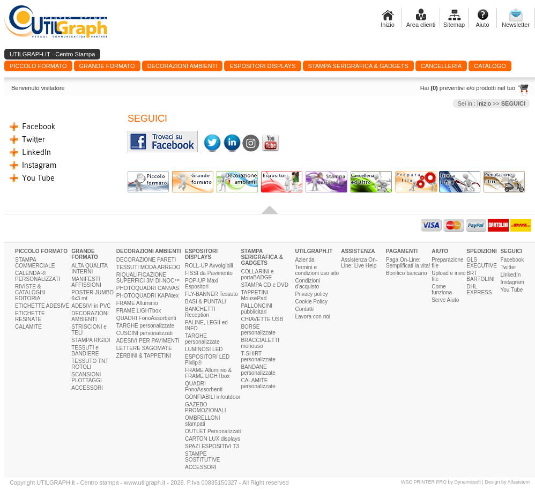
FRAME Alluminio (137, 303)
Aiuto (482, 24)
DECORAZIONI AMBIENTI (89, 316)
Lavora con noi (312, 317)
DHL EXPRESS (479, 289)
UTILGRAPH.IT (313, 251)
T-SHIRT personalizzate (258, 356)
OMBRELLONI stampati (202, 421)
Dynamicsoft (468, 482)
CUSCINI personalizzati (144, 333)
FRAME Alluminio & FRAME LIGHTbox (208, 373)
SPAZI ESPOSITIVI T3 (212, 446)
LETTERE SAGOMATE (144, 348)
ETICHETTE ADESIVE (42, 306)
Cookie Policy (311, 302)
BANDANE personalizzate (258, 370)
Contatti (304, 309)
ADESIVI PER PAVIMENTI (148, 341)
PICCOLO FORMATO (41, 251)
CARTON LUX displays (212, 439)
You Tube (38, 178)
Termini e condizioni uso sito (317, 270)
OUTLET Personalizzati (213, 431)
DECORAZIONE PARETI (146, 260)
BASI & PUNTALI (205, 302)
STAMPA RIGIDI (90, 340)
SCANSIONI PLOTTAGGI (86, 377)
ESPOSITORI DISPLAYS (201, 254)
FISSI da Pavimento (209, 273)
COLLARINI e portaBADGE (257, 274)
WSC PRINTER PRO (424, 482)
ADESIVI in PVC (90, 306)
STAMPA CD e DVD (264, 285)
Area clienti (420, 24)
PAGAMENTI (402, 251)
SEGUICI (511, 251)
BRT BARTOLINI (480, 276)
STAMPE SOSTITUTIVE (202, 457)
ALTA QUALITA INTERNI (89, 268)
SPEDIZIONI (481, 251)
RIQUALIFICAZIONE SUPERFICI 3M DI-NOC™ (148, 278)
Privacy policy (311, 294)
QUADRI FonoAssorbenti (146, 318)
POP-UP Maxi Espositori (201, 283)
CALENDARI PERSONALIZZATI (37, 276)
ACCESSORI (87, 388)
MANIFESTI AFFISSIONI (86, 282)
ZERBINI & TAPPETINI (143, 356)
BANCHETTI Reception (200, 312)
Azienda (304, 260)
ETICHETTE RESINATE (30, 316)
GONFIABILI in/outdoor (212, 397)
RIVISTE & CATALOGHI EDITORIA (30, 292)
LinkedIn (36, 152)
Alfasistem (518, 482)
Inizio (388, 24)
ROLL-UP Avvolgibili (209, 266)
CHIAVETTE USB (262, 319)
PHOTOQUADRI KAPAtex (147, 296)
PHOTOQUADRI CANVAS (147, 288)
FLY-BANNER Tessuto (211, 294)
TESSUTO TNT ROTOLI (89, 364)
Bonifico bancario (406, 273)
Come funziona (442, 289)
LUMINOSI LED (204, 349)
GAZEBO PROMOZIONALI (205, 407)
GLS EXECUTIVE (481, 263)
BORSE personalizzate (258, 330)
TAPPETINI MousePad (254, 295)
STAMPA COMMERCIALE (35, 263)
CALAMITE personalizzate (258, 383)
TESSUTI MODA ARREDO (148, 267)
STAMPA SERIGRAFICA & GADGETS (262, 257)
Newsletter (516, 24)
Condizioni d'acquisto (307, 283)
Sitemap (454, 24)
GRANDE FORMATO (84, 254)
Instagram (39, 165)
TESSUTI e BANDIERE (85, 351)
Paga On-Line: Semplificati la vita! (408, 263)
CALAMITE (28, 327)
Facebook (38, 126)
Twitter (33, 139)
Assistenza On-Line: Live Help (359, 263)
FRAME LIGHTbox (138, 311)
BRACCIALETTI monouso (260, 343)
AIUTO (440, 251)
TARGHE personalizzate (145, 326)
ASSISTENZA (358, 251)
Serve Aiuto (445, 300)
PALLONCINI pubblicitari (256, 309)
